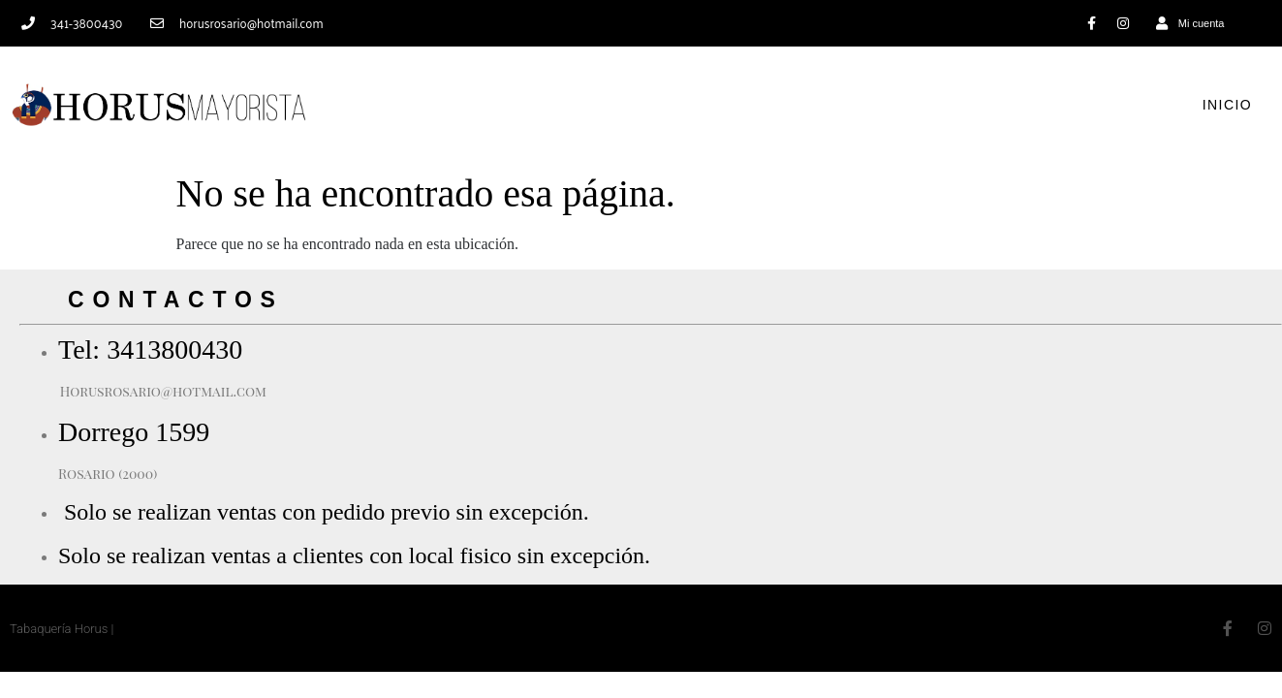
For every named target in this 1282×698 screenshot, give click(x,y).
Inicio (1227, 104)
